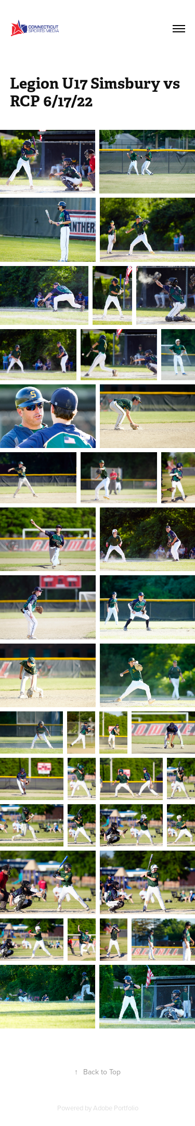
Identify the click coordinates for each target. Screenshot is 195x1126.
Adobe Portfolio (115, 1107)
